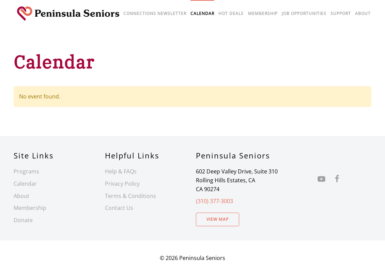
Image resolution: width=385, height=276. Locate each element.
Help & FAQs (121, 171)
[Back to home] (68, 13)
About (363, 13)
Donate (23, 220)
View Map (217, 219)
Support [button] (340, 13)
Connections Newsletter (154, 13)
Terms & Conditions (130, 196)
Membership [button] (263, 13)
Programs (26, 171)
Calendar (25, 183)
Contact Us (119, 208)
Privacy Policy (122, 183)
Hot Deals (231, 13)
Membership (30, 208)
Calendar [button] (202, 13)
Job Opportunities (304, 13)
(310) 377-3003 (214, 201)
